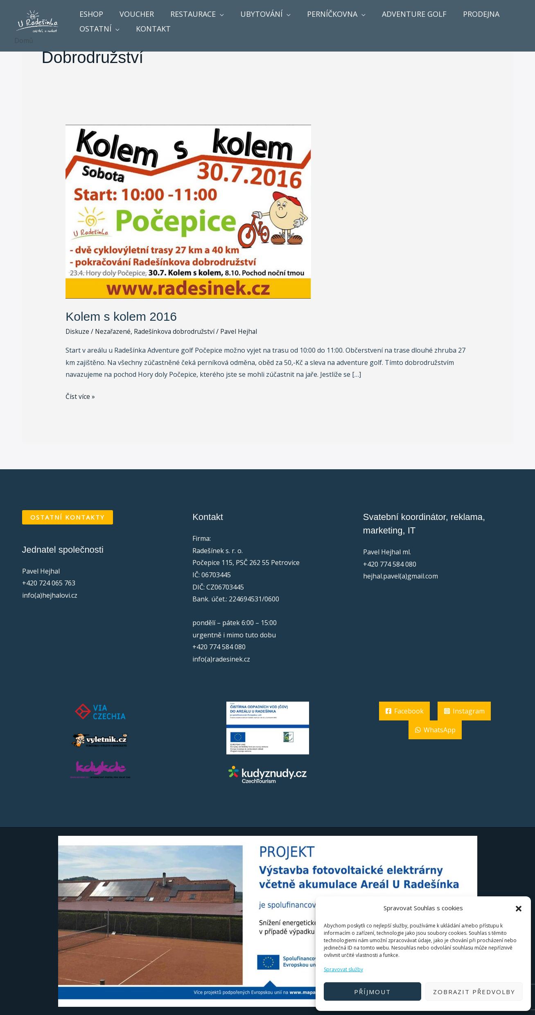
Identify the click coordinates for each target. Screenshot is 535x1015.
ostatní (95, 29)
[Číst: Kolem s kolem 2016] (188, 211)
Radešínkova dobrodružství (178, 331)
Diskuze (77, 331)
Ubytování (256, 14)
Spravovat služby (343, 969)
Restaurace (189, 14)
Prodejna (470, 14)
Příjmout (372, 992)
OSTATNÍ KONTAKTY (67, 517)
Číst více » (80, 396)
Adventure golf (405, 14)
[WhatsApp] (435, 729)
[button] (519, 908)
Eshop (90, 14)
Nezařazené (114, 331)
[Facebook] (404, 711)
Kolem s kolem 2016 (121, 316)
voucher (134, 14)
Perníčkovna (325, 14)
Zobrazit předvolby (474, 992)
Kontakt (150, 29)
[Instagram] (464, 711)
